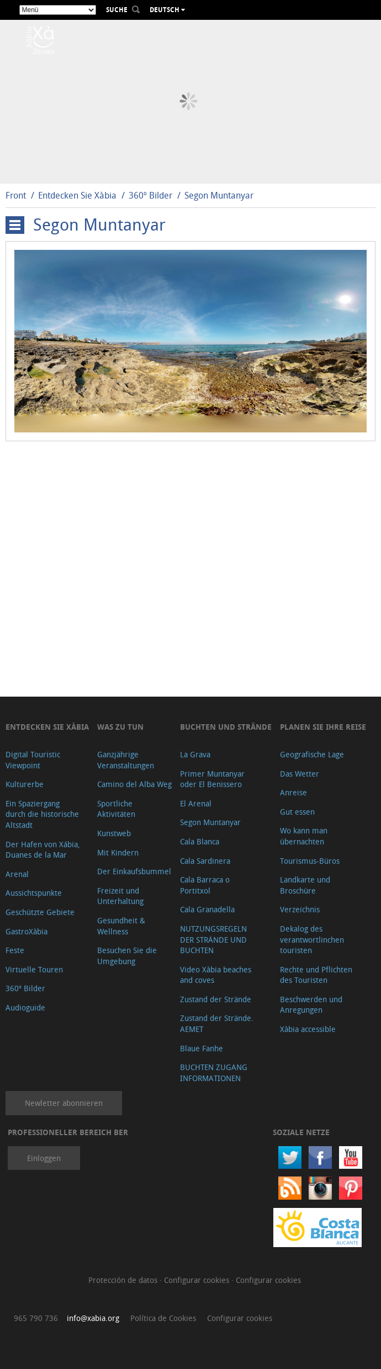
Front (16, 195)
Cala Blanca (199, 841)
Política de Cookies (163, 1318)
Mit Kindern (118, 852)
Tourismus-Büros (310, 860)
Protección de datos (124, 1280)
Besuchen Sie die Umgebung (127, 955)
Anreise (293, 792)
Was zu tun (120, 726)
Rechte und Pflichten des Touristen (316, 975)
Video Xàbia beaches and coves (215, 975)
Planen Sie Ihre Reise (323, 726)
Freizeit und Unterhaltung (120, 896)
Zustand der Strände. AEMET (216, 1023)
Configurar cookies (197, 1280)
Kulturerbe (25, 784)
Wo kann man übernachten (303, 836)
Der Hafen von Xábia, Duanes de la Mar (43, 849)
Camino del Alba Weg (134, 784)
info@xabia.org (93, 1318)
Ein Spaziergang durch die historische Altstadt (42, 814)
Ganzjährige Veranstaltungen (125, 760)
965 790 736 (36, 1318)
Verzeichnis (300, 909)
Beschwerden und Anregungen (311, 1004)
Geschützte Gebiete (40, 912)
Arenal (17, 874)
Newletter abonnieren (64, 1103)
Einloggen (44, 1158)
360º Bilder (150, 195)
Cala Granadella (207, 909)
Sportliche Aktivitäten (116, 809)
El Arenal (195, 803)
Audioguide (25, 1007)
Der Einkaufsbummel (134, 871)
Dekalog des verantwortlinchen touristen (312, 939)
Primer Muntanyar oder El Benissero (212, 779)
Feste (15, 950)
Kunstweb (114, 833)
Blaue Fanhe (201, 1048)
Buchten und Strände (226, 726)
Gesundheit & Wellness (121, 926)
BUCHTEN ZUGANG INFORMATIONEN (213, 1072)
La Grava (195, 754)
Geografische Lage (312, 754)
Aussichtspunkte (34, 892)
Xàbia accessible (308, 1029)
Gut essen (297, 811)
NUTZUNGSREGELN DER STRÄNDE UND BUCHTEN (213, 939)
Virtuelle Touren (34, 969)
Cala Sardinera (205, 860)
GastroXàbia (26, 931)
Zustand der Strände (215, 999)
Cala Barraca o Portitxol (205, 885)
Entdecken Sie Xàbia (77, 195)
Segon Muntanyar (218, 195)
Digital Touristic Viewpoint (33, 760)
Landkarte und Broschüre (305, 885)
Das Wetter (299, 773)
